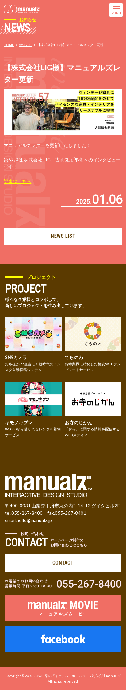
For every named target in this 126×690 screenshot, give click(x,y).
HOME (9, 45)
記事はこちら (17, 181)
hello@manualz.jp (34, 520)
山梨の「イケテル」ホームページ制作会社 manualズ (81, 676)
